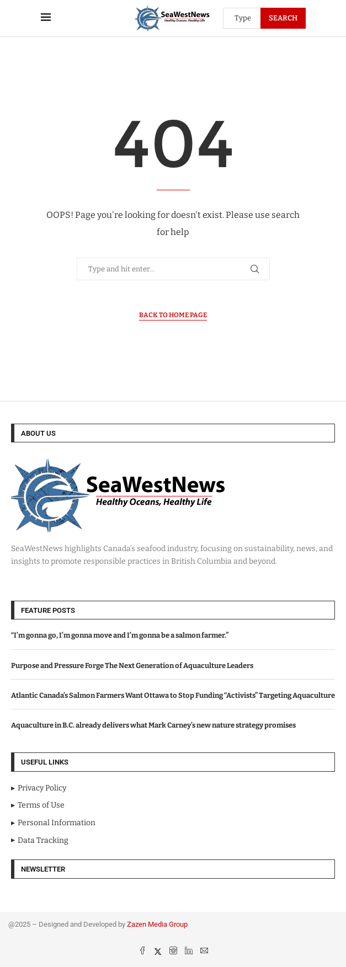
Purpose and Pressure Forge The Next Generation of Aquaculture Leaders (132, 665)
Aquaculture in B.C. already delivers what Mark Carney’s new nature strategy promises (153, 725)
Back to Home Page (173, 315)
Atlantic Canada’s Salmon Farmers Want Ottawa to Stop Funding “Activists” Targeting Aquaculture (173, 695)
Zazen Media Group (157, 924)
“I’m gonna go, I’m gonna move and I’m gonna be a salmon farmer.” (119, 635)
